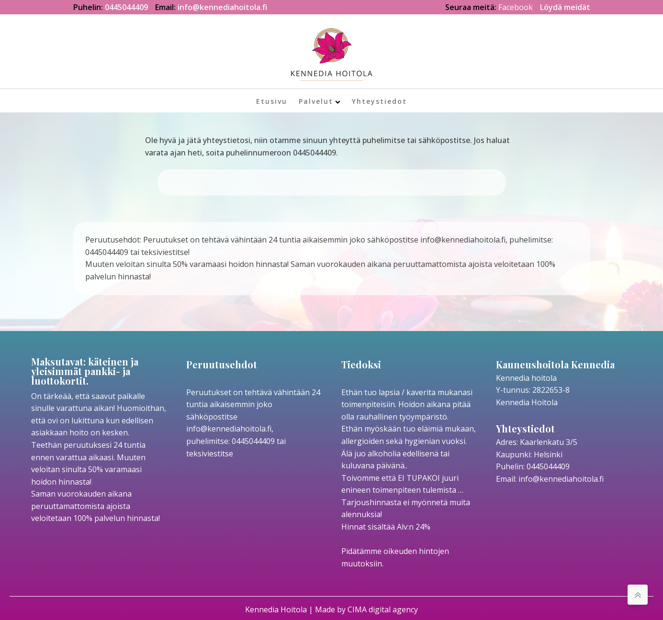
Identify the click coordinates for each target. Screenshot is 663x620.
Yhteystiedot (379, 101)
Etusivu (271, 101)
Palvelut (319, 101)
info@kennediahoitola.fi (222, 7)
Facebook (515, 7)
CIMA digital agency (383, 609)
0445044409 (126, 7)
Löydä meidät (565, 7)
